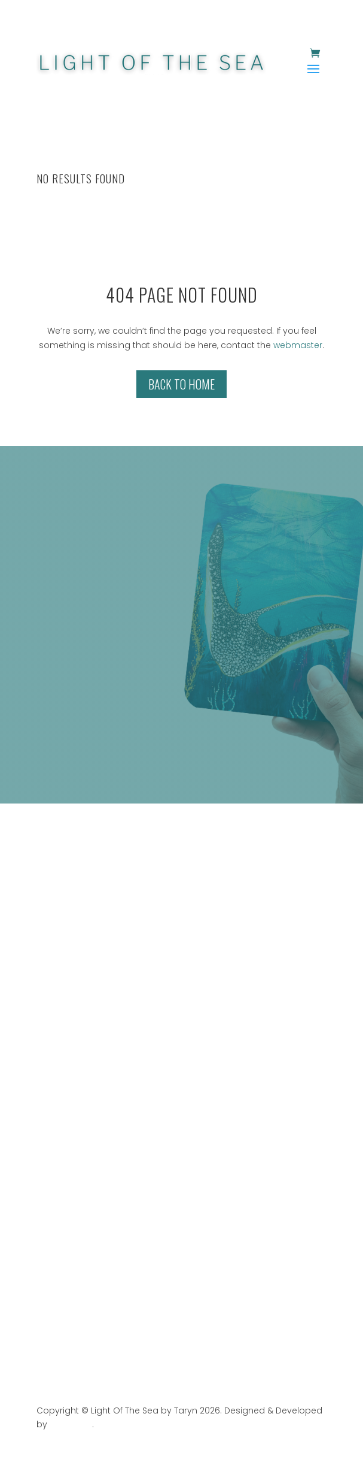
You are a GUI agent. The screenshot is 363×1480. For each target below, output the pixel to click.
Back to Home (181, 384)
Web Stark (71, 1424)
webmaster (297, 345)
